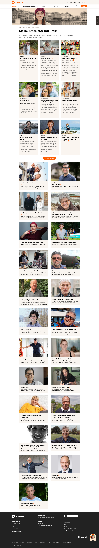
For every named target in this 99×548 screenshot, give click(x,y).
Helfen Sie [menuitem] (56, 6)
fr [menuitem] (84, 2)
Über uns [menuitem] (67, 6)
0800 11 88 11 (41, 523)
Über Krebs (27, 27)
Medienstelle (67, 522)
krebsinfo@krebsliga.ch (46, 525)
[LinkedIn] (82, 537)
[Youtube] (86, 537)
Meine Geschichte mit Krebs (38, 31)
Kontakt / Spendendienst (70, 528)
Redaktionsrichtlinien (66, 542)
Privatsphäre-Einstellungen (18, 542)
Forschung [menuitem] (44, 6)
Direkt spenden (41, 515)
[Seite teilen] (97, 23)
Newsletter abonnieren (69, 531)
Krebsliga (21, 27)
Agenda (65, 526)
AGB (49, 542)
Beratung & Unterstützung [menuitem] (29, 6)
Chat (39, 527)
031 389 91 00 (15, 528)
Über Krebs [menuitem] (14, 6)
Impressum (29, 542)
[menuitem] (16, 6)
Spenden (84, 6)
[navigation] (49, 6)
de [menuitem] (82, 2)
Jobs (65, 524)
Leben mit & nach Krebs (37, 27)
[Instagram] (78, 537)
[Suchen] (76, 6)
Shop (78, 2)
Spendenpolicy (55, 542)
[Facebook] (74, 537)
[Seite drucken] (97, 18)
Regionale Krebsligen (71, 2)
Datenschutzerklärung (40, 542)
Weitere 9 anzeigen (49, 158)
